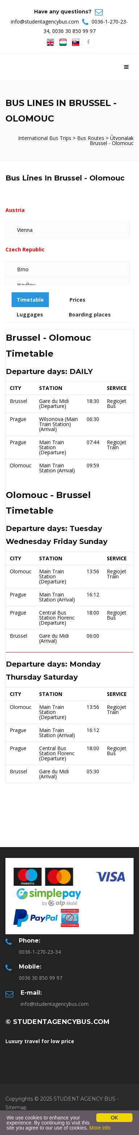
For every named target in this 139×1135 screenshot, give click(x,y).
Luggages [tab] (30, 314)
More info (99, 1128)
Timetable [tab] (30, 299)
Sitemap (16, 1107)
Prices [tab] (77, 299)
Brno (23, 269)
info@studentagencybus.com (45, 21)
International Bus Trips (45, 138)
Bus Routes (90, 138)
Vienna (25, 229)
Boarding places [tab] (90, 314)
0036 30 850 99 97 (74, 30)
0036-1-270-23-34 (40, 951)
